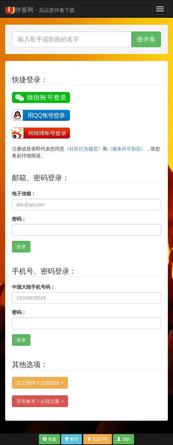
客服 (49, 439)
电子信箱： (24, 193)
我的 (123, 439)
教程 (71, 439)
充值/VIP (97, 439)
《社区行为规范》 (83, 149)
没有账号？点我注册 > (39, 401)
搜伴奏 (146, 39)
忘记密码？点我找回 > (39, 382)
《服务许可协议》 (126, 149)
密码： (19, 219)
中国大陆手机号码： (33, 287)
